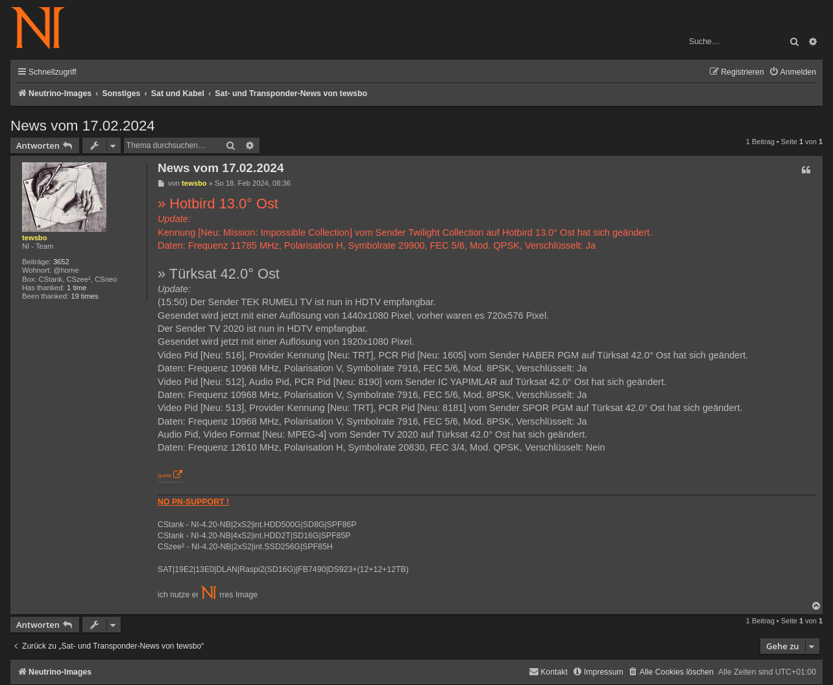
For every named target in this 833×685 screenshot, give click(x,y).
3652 (61, 262)
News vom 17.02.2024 (82, 126)
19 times (84, 296)
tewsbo (34, 238)
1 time (76, 288)
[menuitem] (792, 72)
